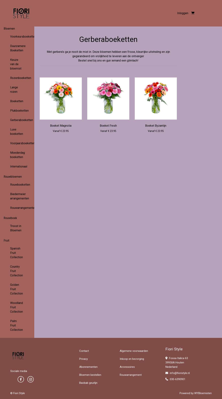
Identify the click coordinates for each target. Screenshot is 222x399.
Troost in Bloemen (15, 228)
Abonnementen (88, 367)
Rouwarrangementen (17, 208)
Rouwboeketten (17, 184)
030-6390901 (175, 379)
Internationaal (17, 166)
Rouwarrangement (131, 375)
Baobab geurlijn (88, 382)
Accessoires (127, 367)
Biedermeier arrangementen (17, 196)
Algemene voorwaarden (134, 351)
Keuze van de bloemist (15, 64)
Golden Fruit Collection (16, 289)
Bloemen (9, 28)
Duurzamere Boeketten (17, 48)
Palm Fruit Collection (16, 325)
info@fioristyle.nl (177, 373)
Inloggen (182, 13)
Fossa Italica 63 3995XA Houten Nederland (176, 363)
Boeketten (16, 101)
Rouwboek (10, 218)
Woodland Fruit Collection (16, 307)
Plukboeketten (17, 110)
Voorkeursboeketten (17, 36)
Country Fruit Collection (16, 271)
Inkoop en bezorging (132, 359)
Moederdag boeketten (17, 155)
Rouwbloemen (13, 176)
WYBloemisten (203, 393)
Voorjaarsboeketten (17, 143)
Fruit (6, 240)
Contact (84, 351)
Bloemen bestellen (90, 375)
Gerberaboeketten (17, 120)
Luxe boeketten (16, 132)
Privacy (83, 359)
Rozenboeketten (17, 78)
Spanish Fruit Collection (16, 253)
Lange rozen (14, 89)
